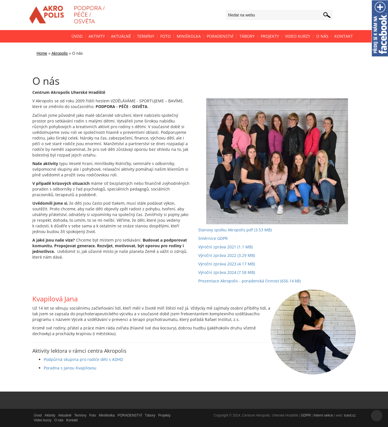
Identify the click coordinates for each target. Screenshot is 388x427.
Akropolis (59, 53)
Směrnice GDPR (213, 238)
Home (42, 53)
